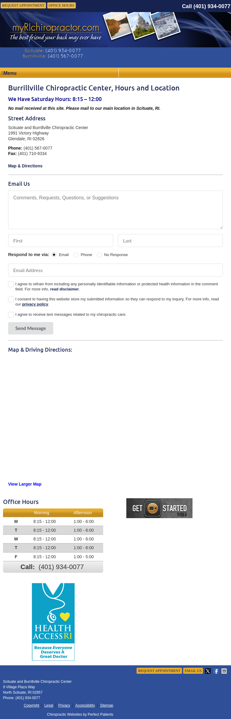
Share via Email (224, 671)
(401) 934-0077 (211, 6)
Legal (48, 705)
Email (64, 254)
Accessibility (85, 705)
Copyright (31, 705)
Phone (86, 254)
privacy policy (35, 304)
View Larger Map (25, 484)
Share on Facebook (216, 671)
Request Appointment (23, 5)
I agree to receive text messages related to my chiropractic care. (70, 314)
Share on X (208, 671)
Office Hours (61, 5)
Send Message (30, 328)
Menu (9, 73)
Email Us (193, 671)
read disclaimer (64, 289)
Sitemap (106, 705)
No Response (116, 254)
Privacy (64, 705)
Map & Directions (25, 165)
